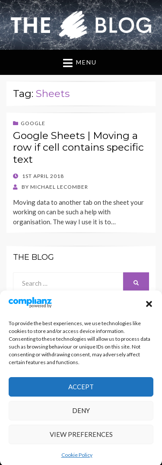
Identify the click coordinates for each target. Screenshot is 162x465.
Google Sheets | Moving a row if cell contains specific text (78, 147)
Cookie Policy (76, 459)
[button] (149, 308)
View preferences (81, 439)
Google (33, 123)
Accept (81, 391)
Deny (81, 415)
